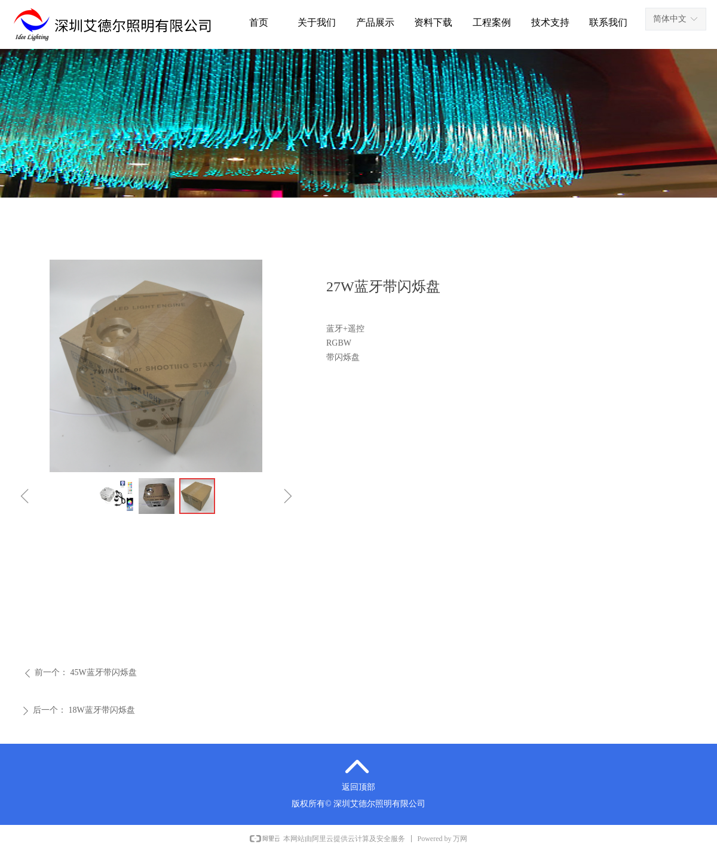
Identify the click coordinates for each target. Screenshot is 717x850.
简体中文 (670, 18)
